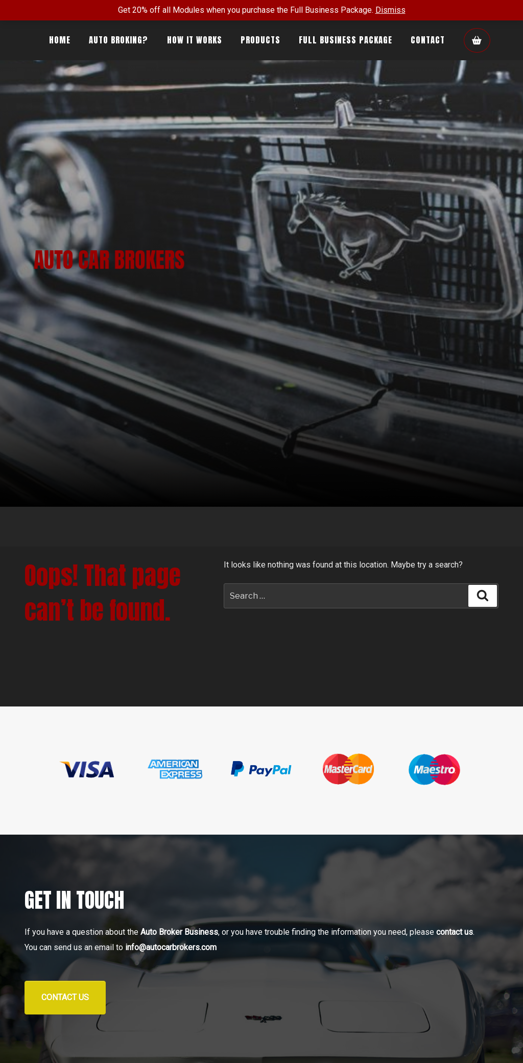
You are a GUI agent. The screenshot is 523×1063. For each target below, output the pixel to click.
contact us (454, 932)
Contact (428, 39)
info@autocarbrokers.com (171, 947)
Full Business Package (345, 39)
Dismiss (390, 10)
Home (59, 39)
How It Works (194, 39)
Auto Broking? (118, 39)
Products (260, 39)
